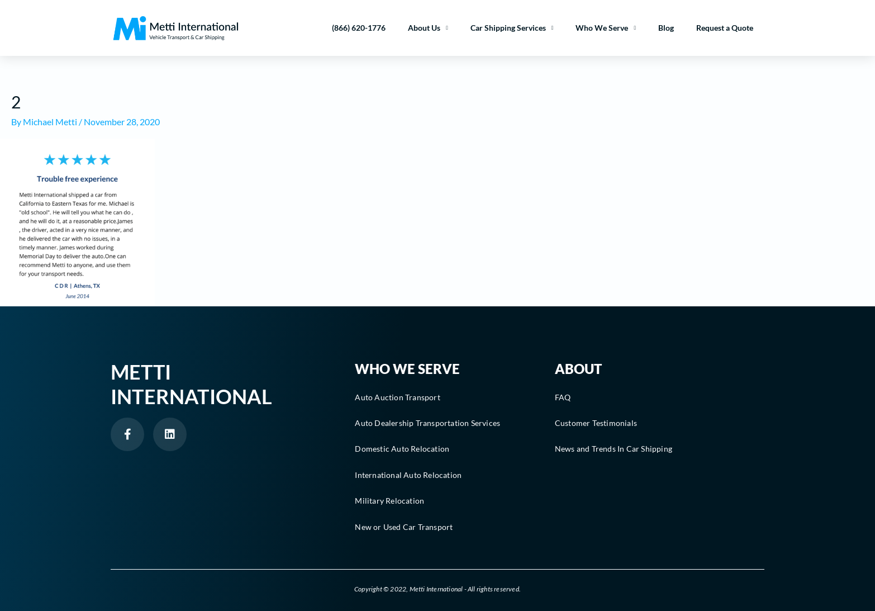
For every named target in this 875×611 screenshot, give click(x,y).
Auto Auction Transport (397, 397)
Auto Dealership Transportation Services (427, 423)
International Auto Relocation (408, 475)
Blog (666, 27)
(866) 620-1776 (359, 27)
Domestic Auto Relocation (402, 448)
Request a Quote (724, 27)
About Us (428, 28)
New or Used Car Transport (404, 527)
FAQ (563, 397)
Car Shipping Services (512, 28)
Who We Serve (606, 28)
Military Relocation (389, 500)
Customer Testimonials (596, 423)
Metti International (192, 383)
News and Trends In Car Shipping (613, 448)
